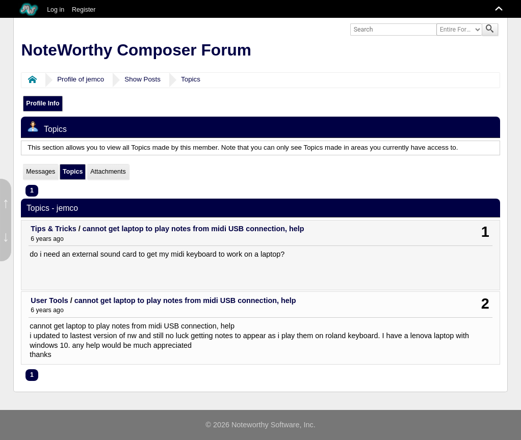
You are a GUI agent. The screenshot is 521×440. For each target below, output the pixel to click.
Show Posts (142, 79)
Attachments (107, 171)
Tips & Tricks (53, 229)
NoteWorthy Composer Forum (136, 50)
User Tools (49, 300)
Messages (40, 171)
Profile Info (42, 103)
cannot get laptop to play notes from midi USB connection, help (193, 229)
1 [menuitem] (32, 190)
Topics (190, 79)
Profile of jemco (80, 79)
